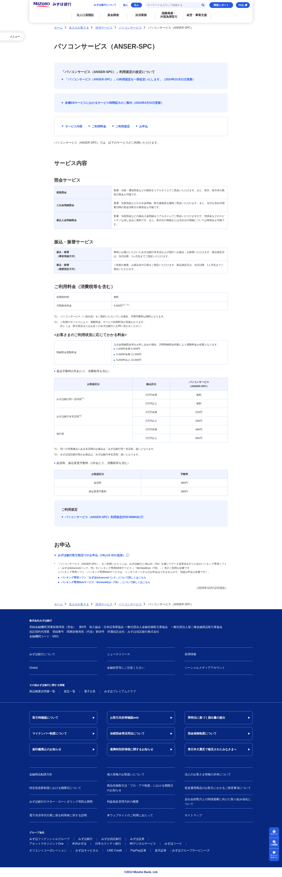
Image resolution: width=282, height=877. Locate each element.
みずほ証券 (137, 838)
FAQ (241, 5)
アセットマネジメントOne (46, 843)
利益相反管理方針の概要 (123, 801)
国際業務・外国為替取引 (169, 15)
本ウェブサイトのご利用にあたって (130, 815)
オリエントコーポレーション (48, 850)
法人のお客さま (79, 27)
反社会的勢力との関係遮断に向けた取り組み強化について (218, 801)
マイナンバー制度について (49, 733)
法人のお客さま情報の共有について (208, 774)
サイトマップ (193, 815)
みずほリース (173, 843)
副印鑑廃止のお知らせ (46, 749)
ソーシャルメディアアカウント (205, 667)
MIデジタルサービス (143, 843)
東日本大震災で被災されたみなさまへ (212, 749)
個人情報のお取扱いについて (125, 774)
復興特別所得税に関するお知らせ (131, 749)
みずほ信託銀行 (111, 838)
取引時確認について (45, 717)
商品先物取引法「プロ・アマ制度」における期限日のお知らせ (140, 788)
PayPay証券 (138, 850)
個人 (125, 5)
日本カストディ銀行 (108, 843)
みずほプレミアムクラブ (120, 691)
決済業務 (141, 15)
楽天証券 (160, 850)
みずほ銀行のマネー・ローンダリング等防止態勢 (61, 801)
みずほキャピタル (86, 850)
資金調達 (113, 15)
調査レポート (221, 5)
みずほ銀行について (105, 4)
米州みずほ (79, 843)
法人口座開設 (85, 15)
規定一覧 (69, 691)
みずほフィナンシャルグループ (49, 838)
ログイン (274, 834)
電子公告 (89, 691)
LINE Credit (114, 850)
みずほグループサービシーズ (191, 850)
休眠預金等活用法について (127, 733)
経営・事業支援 (197, 15)
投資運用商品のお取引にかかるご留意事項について (218, 787)
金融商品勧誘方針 (40, 774)
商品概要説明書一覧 (42, 691)
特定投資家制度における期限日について (55, 787)
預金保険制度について (202, 733)
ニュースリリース (118, 654)
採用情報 (190, 654)
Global (33, 667)
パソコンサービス (130, 27)
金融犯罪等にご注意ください (125, 667)
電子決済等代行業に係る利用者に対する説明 (58, 815)
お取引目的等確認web (124, 717)
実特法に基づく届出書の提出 (206, 717)
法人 (136, 5)
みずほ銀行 (85, 838)
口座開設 (274, 845)
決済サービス (104, 27)
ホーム (58, 27)
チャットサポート (274, 856)
